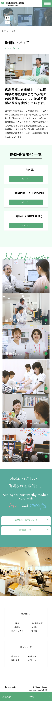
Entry (31, 697)
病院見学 (6, 697)
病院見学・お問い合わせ (26, 520)
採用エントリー (26, 530)
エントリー (26, 179)
